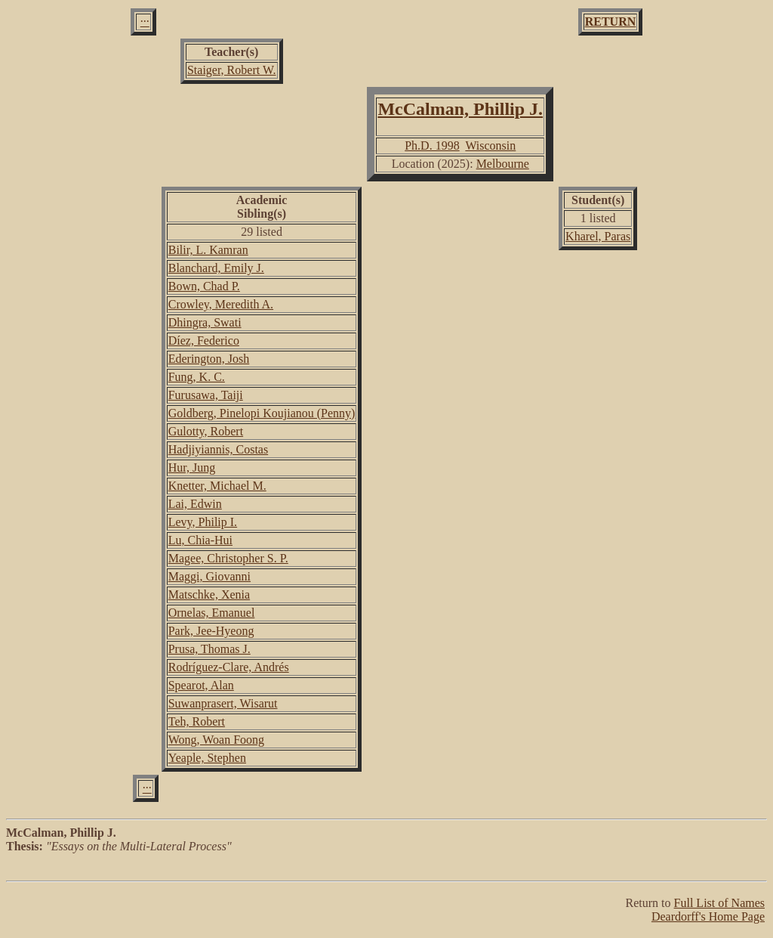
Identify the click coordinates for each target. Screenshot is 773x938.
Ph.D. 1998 (432, 145)
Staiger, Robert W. (231, 69)
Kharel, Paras (597, 236)
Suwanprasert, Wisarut (223, 703)
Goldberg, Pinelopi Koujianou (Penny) (262, 413)
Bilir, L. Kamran (208, 249)
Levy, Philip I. (202, 521)
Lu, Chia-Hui (200, 540)
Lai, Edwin (195, 503)
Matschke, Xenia (209, 594)
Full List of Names (719, 902)
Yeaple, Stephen (207, 757)
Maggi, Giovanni (209, 576)
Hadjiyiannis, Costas (218, 449)
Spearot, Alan (201, 685)
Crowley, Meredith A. (220, 304)
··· (144, 21)
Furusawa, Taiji (205, 395)
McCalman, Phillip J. (460, 109)
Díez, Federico (203, 340)
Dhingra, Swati (205, 322)
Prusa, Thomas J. (209, 648)
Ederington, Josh (209, 358)
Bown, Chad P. (204, 286)
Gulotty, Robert (205, 431)
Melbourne (502, 163)
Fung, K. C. (196, 376)
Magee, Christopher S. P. (228, 558)
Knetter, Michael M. (217, 485)
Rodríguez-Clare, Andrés (228, 667)
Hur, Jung (191, 467)
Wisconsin (490, 145)
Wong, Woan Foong (216, 739)
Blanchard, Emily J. (216, 268)
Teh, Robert (196, 721)
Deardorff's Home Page (708, 916)
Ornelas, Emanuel (211, 612)
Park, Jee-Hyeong (211, 630)
